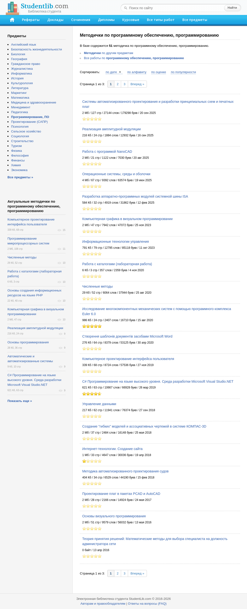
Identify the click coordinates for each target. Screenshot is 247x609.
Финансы (18, 160)
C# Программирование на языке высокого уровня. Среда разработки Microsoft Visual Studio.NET (157, 381)
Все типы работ (161, 19)
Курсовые (130, 19)
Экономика (19, 170)
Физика (16, 150)
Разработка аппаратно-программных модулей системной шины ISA (135, 196)
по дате (111, 72)
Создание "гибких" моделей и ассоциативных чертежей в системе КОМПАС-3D (144, 426)
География (19, 59)
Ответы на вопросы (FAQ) (147, 603)
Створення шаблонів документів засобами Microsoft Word (127, 336)
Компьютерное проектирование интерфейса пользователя (128, 359)
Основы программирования (28, 342)
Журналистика (22, 68)
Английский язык (23, 44)
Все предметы (194, 19)
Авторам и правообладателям (103, 603)
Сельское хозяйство (26, 131)
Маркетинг (19, 93)
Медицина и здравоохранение (33, 102)
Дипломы (106, 19)
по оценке (158, 72)
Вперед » (137, 84)
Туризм (16, 146)
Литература (19, 88)
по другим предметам (108, 53)
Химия (16, 165)
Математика (20, 97)
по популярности (183, 72)
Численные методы (97, 286)
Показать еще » (19, 401)
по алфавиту (136, 72)
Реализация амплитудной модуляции (111, 129)
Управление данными (99, 404)
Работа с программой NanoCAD (107, 151)
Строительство (22, 141)
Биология (18, 54)
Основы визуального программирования (114, 516)
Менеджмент (20, 107)
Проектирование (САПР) (29, 122)
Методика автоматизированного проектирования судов (125, 471)
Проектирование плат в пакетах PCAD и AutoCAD (121, 494)
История (17, 78)
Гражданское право (25, 64)
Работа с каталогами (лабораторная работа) (117, 264)
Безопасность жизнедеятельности (36, 49)
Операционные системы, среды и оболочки (116, 174)
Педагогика (19, 112)
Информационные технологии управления (115, 241)
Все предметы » (20, 177)
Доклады (55, 19)
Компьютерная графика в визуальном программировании (127, 219)
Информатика (21, 73)
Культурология (22, 83)
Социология (20, 136)
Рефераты (31, 19)
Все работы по (134, 58)
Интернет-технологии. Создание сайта (112, 449)
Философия (20, 155)
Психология (19, 126)
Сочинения (80, 19)
